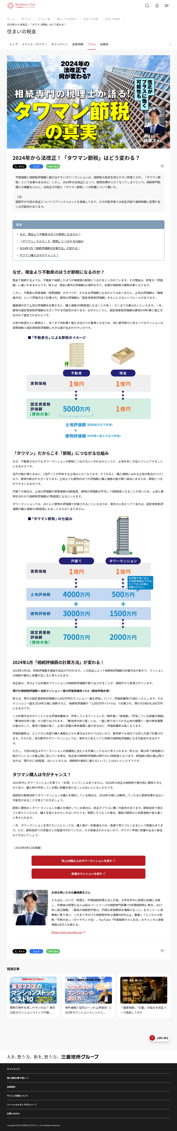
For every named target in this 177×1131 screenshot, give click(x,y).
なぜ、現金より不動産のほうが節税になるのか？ (50, 234)
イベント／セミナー (34, 44)
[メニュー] (166, 5)
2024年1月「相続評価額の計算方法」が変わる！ (50, 248)
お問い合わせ (13, 1113)
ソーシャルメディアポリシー (20, 1104)
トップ (13, 44)
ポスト (19, 166)
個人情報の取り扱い (16, 1077)
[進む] (170, 44)
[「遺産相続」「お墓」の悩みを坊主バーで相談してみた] (144, 996)
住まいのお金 (91, 19)
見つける (26, 19)
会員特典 (77, 44)
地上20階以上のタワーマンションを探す (87, 861)
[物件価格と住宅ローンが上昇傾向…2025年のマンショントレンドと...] (88, 996)
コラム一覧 (44, 19)
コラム (91, 44)
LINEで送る (53, 166)
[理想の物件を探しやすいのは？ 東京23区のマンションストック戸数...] (33, 996)
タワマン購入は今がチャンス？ (39, 255)
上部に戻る (159, 1038)
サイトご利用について (17, 1095)
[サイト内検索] (147, 5)
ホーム (10, 19)
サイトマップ (13, 1068)
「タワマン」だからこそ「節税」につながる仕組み (52, 241)
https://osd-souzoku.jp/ (66, 932)
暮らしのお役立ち (67, 19)
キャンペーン (59, 44)
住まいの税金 (112, 19)
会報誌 (104, 44)
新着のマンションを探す (86, 874)
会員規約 (11, 1086)
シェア (36, 166)
